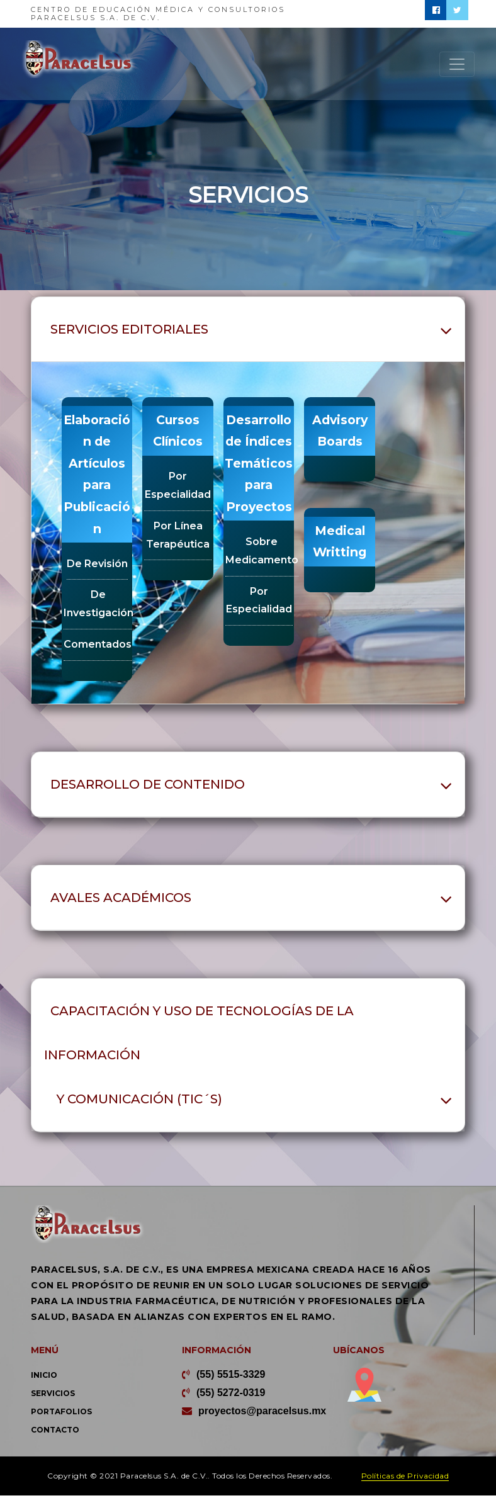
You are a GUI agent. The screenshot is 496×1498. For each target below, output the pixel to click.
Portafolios (61, 1414)
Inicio (44, 1377)
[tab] (248, 329)
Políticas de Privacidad (405, 1478)
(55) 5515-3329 (230, 1376)
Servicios (53, 1395)
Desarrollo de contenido (147, 786)
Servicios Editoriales (129, 329)
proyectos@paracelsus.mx (262, 1413)
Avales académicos (120, 900)
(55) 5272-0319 (230, 1395)
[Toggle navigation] (457, 64)
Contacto (55, 1432)
